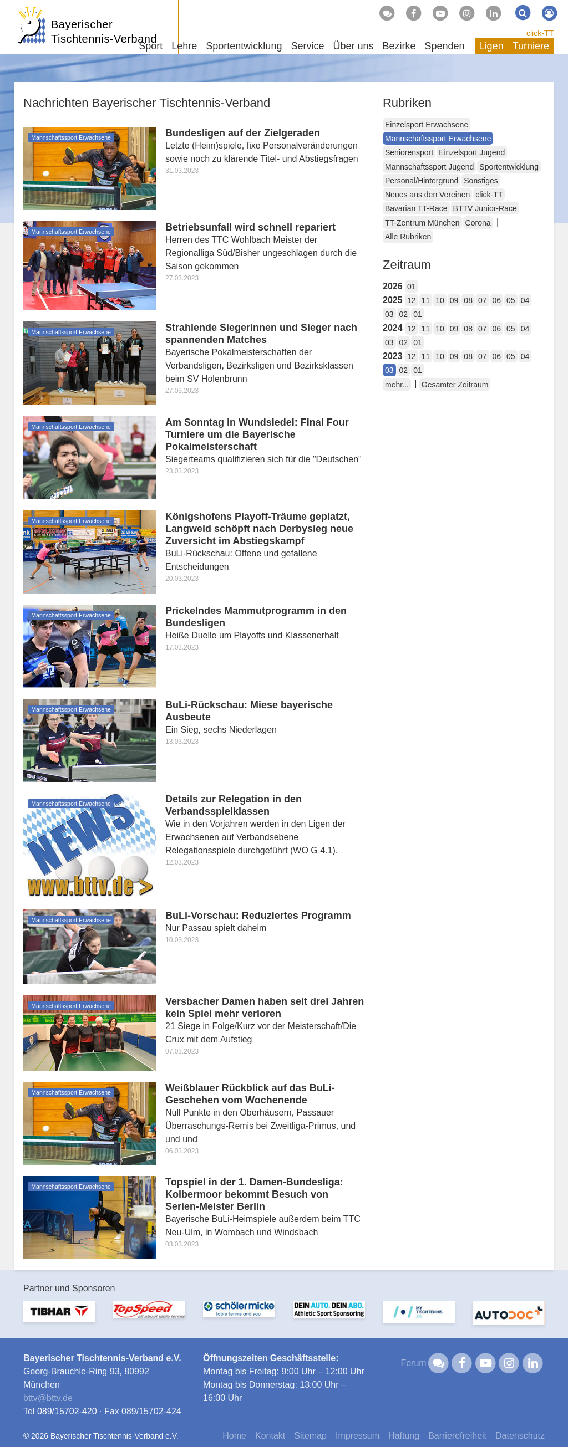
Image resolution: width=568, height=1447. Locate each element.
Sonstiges (481, 180)
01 (411, 286)
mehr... (397, 384)
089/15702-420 (67, 1411)
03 (389, 314)
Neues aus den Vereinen (427, 194)
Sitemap (310, 1435)
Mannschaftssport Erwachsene (438, 138)
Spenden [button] (445, 46)
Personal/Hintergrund (421, 180)
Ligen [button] (491, 46)
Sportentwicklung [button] (244, 46)
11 (426, 300)
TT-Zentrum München (422, 222)
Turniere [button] (531, 46)
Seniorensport (409, 152)
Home (234, 1435)
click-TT (540, 33)
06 (497, 300)
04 (525, 300)
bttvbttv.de (48, 1398)
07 (482, 300)
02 (403, 314)
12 (411, 300)
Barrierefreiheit (457, 1435)
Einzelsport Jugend (472, 152)
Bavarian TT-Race (416, 208)
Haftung (403, 1435)
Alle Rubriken (408, 236)
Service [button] (307, 46)
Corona (478, 222)
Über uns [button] (353, 46)
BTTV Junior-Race (485, 208)
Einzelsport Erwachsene (426, 124)
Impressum (357, 1435)
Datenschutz (520, 1435)
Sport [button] (151, 46)
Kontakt (270, 1435)
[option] (59, 1318)
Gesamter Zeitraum (455, 384)
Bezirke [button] (398, 46)
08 (468, 300)
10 (439, 300)
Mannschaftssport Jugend (429, 166)
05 (510, 300)
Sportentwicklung (509, 166)
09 (454, 300)
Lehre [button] (184, 46)
